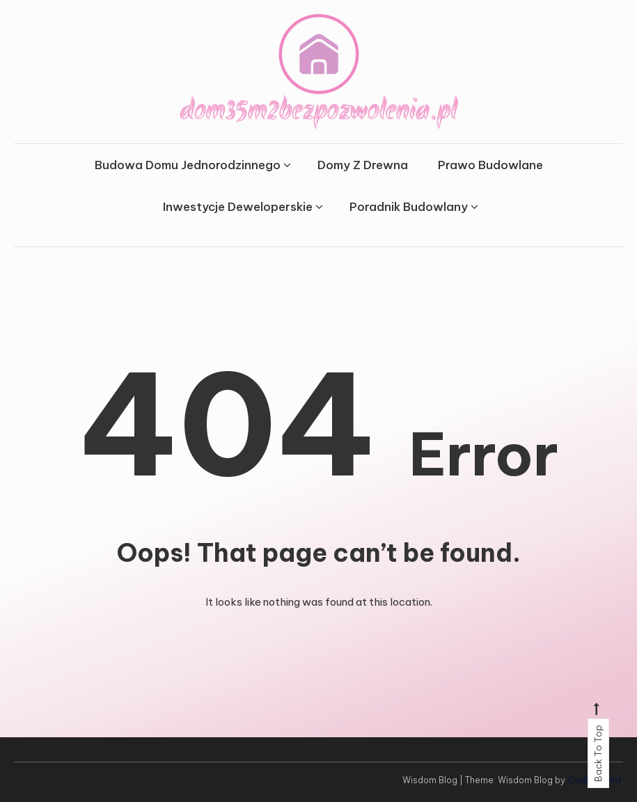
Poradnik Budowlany (408, 206)
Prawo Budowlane (490, 165)
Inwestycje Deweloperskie (238, 206)
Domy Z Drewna (362, 165)
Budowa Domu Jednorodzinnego (188, 165)
